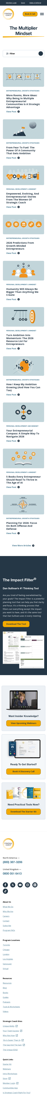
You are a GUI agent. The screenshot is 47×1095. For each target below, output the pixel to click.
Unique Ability (8, 1026)
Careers (6, 916)
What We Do (8, 907)
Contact (6, 921)
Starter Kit (7, 1064)
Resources (7, 983)
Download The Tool (16, 624)
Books (5, 992)
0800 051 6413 (12, 873)
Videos (5, 1011)
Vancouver (7, 964)
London (6, 954)
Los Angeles (8, 959)
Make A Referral (35, 3)
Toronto (6, 945)
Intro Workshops (10, 1073)
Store (23, 3)
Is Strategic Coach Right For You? (16, 1092)
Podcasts (6, 1002)
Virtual (5, 968)
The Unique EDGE (10, 1050)
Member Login (11, 3)
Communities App (10, 1088)
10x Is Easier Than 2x (11, 1040)
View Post (11, 111)
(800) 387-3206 (12, 862)
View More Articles (21, 545)
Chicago (6, 949)
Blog (5, 988)
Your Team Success (11, 1031)
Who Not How (9, 1035)
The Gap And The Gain (12, 1045)
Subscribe (7, 925)
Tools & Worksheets (11, 1007)
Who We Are (8, 911)
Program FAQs (9, 930)
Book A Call (30, 14)
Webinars (7, 1069)
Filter (12, 53)
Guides (6, 997)
